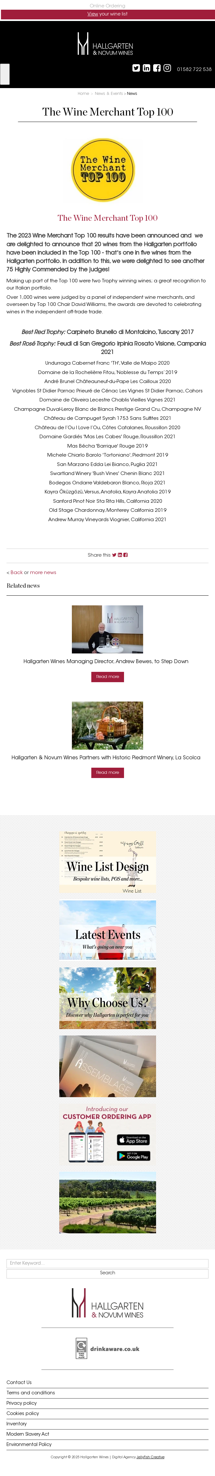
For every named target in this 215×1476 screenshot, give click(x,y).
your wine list (107, 14)
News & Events (109, 94)
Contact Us (19, 1383)
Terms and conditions (30, 1393)
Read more (107, 677)
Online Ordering (107, 6)
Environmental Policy (28, 1445)
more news (43, 573)
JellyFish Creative (150, 1457)
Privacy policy (21, 1403)
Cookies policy (22, 1414)
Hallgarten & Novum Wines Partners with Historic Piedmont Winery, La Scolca (106, 758)
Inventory (16, 1424)
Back (17, 573)
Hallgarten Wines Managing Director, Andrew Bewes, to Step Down (106, 661)
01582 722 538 (194, 69)
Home (83, 94)
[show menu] (5, 74)
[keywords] (107, 1263)
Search (107, 1273)
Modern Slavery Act (27, 1434)
